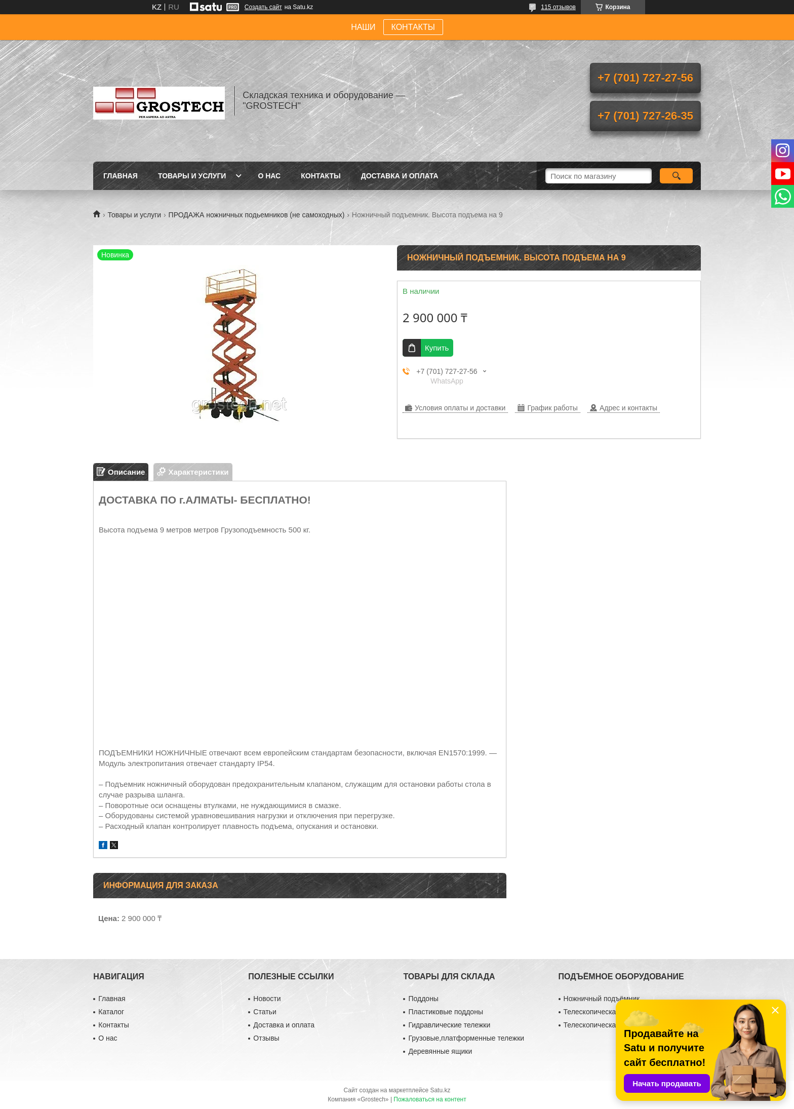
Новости (267, 999)
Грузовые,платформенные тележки (466, 1038)
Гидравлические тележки (449, 1025)
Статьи (264, 1012)
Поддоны (423, 999)
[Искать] (676, 175)
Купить (437, 347)
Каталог (111, 1012)
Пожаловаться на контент (429, 1099)
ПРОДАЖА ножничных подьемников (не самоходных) (257, 215)
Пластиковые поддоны (445, 1012)
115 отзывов (558, 7)
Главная (120, 176)
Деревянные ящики (440, 1051)
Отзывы (266, 1038)
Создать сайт (263, 7)
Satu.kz (440, 1090)
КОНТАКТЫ (413, 27)
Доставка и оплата (400, 176)
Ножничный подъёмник (602, 999)
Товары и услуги (192, 176)
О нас (269, 176)
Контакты (320, 176)
